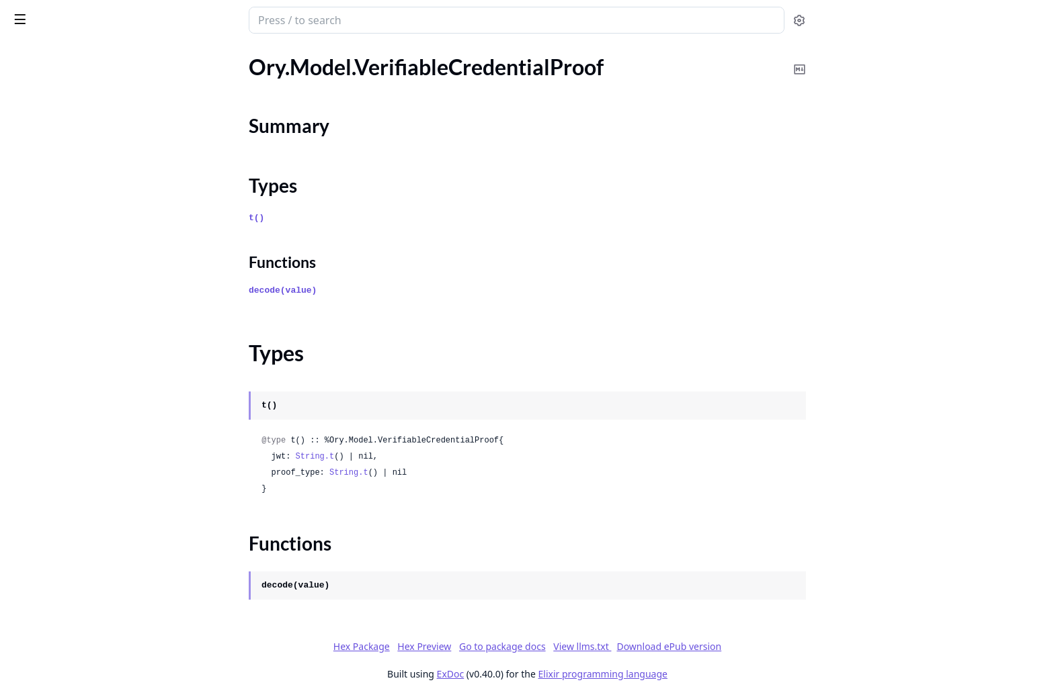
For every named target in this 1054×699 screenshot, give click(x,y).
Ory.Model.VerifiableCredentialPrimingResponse (95, 394)
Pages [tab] (24, 54)
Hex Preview (525, 646)
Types (37, 452)
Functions (47, 468)
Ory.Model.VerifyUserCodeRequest (91, 565)
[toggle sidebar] (184, 19)
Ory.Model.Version (52, 583)
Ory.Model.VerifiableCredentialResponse (95, 492)
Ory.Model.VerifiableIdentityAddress (94, 510)
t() (357, 218)
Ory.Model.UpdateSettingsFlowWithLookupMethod (95, 140)
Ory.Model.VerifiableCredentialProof (94, 412)
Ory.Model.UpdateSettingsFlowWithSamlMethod (95, 231)
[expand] (188, 71)
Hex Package (462, 646)
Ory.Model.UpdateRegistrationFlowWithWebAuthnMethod (95, 104)
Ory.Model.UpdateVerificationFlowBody (95, 303)
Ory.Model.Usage (49, 376)
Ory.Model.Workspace (61, 619)
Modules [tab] (81, 54)
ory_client (39, 13)
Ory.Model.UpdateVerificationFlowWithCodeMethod (95, 322)
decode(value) (383, 290)
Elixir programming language (703, 673)
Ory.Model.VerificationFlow (73, 528)
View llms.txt (683, 646)
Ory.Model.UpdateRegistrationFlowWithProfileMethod (95, 68)
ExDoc (551, 673)
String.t (415, 456)
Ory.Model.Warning (54, 601)
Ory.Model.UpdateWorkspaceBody (91, 358)
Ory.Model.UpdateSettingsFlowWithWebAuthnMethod (95, 267)
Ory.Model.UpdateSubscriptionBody (94, 285)
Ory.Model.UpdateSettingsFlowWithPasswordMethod (95, 195)
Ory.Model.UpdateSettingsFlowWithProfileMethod (95, 213)
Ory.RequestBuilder (55, 655)
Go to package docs (602, 646)
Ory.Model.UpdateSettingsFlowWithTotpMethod (95, 249)
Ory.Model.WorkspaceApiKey (78, 637)
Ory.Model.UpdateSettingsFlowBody (95, 122)
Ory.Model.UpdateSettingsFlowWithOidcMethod (95, 158)
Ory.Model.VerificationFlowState (85, 547)
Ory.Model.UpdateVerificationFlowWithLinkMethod (95, 340)
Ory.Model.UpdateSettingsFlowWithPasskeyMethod (95, 177)
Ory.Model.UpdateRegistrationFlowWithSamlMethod (95, 86)
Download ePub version (769, 646)
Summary (45, 436)
